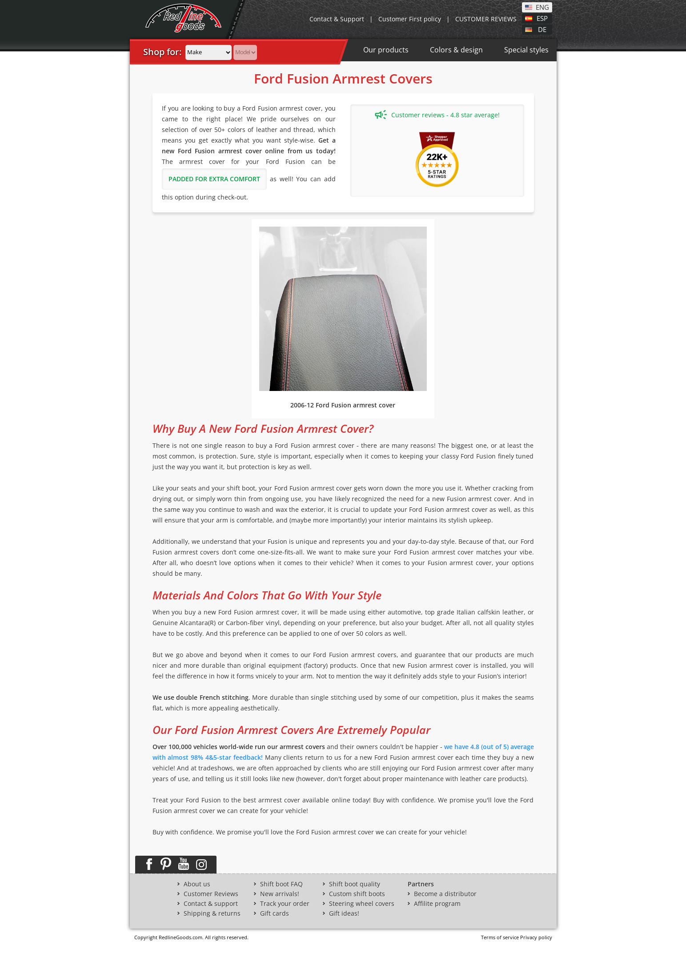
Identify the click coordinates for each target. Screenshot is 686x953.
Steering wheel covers (361, 904)
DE (542, 29)
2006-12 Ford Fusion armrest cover (342, 405)
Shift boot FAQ (281, 884)
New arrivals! (279, 894)
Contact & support (211, 904)
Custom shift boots (357, 894)
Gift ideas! (344, 913)
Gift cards (274, 913)
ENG (542, 7)
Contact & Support (336, 19)
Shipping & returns (212, 913)
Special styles (526, 50)
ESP (542, 18)
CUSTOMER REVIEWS (486, 19)
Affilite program (437, 904)
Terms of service (500, 937)
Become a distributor (445, 894)
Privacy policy (536, 937)
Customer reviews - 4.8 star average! (437, 115)
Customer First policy (409, 19)
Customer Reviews (211, 894)
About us (197, 884)
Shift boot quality (354, 884)
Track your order (284, 904)
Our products (386, 50)
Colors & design (456, 50)
